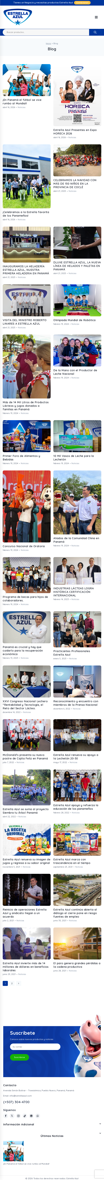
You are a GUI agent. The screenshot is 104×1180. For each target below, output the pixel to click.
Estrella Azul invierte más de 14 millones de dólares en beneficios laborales (26, 967)
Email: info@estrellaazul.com (17, 1095)
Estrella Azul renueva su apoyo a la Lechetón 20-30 (75, 756)
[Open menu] (96, 17)
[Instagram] (18, 1115)
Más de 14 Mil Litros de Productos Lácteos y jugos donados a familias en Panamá (26, 406)
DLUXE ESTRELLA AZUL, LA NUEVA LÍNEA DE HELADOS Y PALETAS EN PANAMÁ (77, 266)
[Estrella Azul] (18, 17)
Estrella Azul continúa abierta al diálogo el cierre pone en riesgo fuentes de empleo (75, 913)
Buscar (95, 32)
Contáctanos (82, 2)
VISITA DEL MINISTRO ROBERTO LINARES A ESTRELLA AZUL (25, 321)
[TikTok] (24, 1115)
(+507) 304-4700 (16, 1102)
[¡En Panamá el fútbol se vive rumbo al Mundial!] (13, 1151)
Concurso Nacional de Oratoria (24, 546)
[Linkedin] (31, 1115)
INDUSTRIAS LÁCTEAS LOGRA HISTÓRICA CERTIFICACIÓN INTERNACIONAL (73, 592)
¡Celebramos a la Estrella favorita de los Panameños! (26, 213)
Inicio (48, 43)
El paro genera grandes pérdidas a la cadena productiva (76, 965)
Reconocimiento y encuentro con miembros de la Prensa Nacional (75, 703)
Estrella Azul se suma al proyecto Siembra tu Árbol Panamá (26, 810)
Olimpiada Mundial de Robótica (74, 320)
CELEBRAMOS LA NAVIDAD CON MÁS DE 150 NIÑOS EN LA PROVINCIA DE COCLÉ (75, 183)
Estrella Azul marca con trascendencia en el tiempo (71, 861)
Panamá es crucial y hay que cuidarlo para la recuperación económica (23, 650)
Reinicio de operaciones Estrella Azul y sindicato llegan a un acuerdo (24, 913)
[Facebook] (5, 1115)
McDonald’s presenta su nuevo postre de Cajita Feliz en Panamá (25, 756)
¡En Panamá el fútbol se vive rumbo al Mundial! (22, 101)
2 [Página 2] (12, 983)
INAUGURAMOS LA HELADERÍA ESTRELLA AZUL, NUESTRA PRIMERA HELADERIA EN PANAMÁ (26, 270)
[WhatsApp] (37, 1115)
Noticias (21, 107)
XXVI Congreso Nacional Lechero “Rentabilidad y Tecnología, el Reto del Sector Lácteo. (25, 705)
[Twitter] (12, 1115)
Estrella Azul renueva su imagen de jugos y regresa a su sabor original (26, 861)
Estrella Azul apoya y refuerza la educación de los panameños (75, 806)
